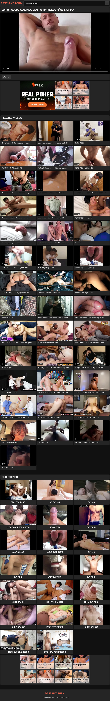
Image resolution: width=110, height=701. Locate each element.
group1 (7, 77)
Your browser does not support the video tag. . (55, 43)
